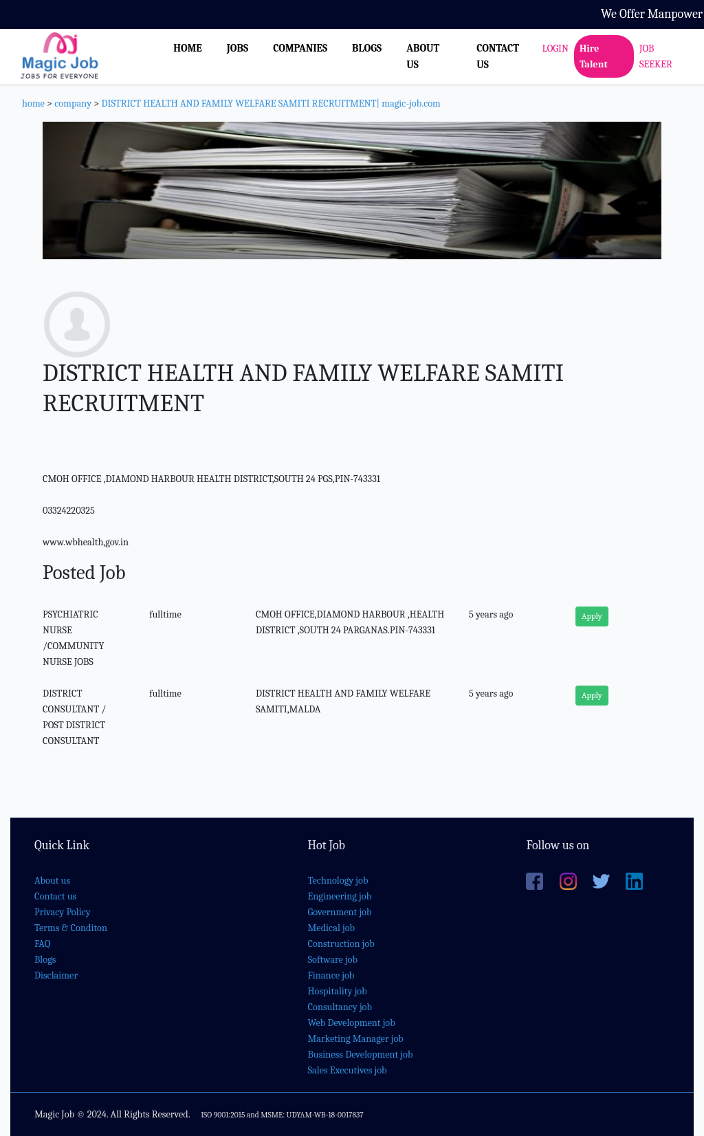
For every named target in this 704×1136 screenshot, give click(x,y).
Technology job (338, 880)
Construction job (341, 944)
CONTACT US (497, 56)
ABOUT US (422, 56)
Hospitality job (337, 991)
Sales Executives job (347, 1070)
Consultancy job (340, 1007)
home (33, 103)
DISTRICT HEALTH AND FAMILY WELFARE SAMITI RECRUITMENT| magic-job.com (270, 103)
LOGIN (555, 48)
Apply (592, 616)
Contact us (55, 896)
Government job (340, 912)
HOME (187, 48)
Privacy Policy (62, 912)
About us (52, 880)
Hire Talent (594, 56)
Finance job (331, 975)
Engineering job (340, 896)
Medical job (331, 928)
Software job (333, 959)
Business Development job (360, 1054)
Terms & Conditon (70, 928)
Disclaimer (56, 975)
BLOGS (367, 48)
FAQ (42, 944)
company (72, 103)
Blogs (45, 959)
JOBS (237, 48)
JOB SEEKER (655, 56)
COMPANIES (300, 48)
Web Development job (351, 1023)
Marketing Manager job (356, 1039)
